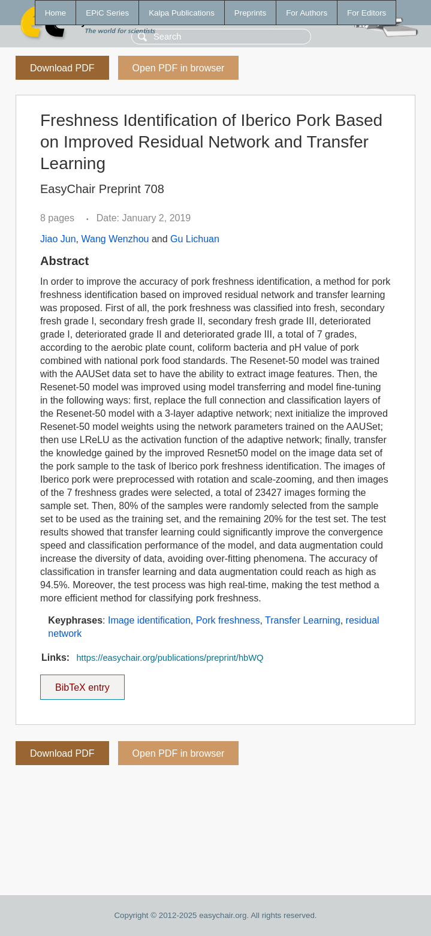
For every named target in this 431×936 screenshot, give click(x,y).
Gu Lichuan (194, 239)
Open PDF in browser (178, 68)
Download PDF (62, 68)
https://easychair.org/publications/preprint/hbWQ (169, 658)
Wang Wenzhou (115, 239)
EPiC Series (107, 12)
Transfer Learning (302, 620)
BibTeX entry (82, 684)
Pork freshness (228, 620)
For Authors (306, 12)
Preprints (250, 12)
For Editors (366, 12)
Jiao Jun (58, 239)
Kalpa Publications (182, 12)
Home (56, 12)
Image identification (149, 620)
